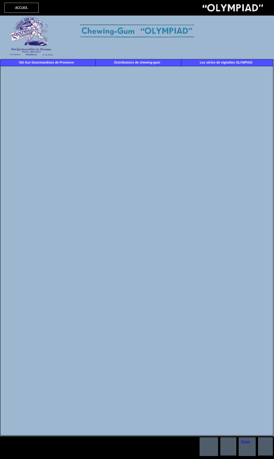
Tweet (245, 441)
